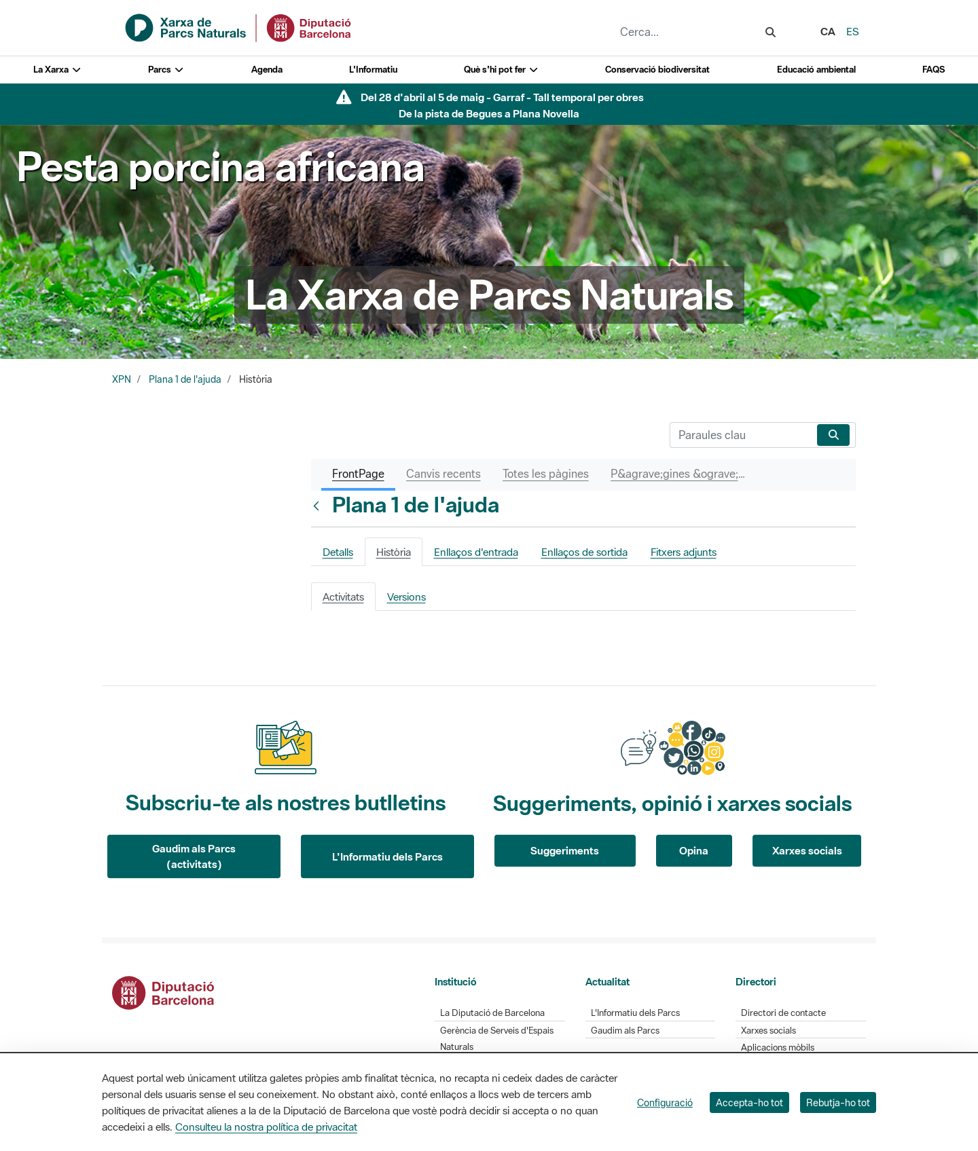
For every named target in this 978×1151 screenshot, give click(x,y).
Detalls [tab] (338, 552)
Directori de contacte (783, 1013)
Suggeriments (564, 850)
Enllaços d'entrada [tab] (476, 552)
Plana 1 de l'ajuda (185, 379)
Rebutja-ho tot (838, 1102)
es (852, 31)
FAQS (933, 69)
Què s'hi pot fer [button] (501, 69)
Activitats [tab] (343, 596)
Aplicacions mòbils (777, 1047)
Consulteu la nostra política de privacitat (266, 1126)
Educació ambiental (816, 69)
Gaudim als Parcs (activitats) (194, 856)
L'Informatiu (373, 69)
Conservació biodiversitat (657, 69)
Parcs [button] (166, 69)
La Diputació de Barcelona (492, 1013)
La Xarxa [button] (57, 69)
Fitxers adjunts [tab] (684, 552)
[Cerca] (741, 435)
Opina (693, 850)
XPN (121, 379)
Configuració (665, 1102)
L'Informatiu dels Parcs (387, 856)
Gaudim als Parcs (625, 1030)
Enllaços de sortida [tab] (584, 552)
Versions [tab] (406, 596)
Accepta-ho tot (749, 1102)
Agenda (267, 69)
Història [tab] (393, 552)
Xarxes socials (807, 850)
